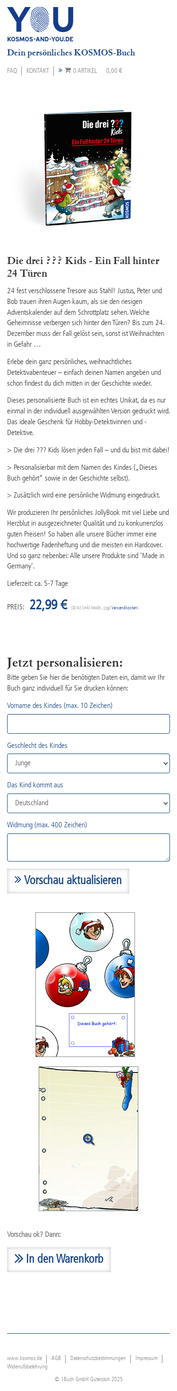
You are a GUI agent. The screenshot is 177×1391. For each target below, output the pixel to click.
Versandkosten (124, 608)
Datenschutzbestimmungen (98, 1358)
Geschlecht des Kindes (37, 746)
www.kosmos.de (24, 1358)
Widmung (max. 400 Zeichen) (47, 825)
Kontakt (37, 71)
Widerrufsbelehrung (27, 1367)
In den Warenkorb (59, 1258)
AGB (56, 1358)
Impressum (146, 1358)
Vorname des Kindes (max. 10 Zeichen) (59, 706)
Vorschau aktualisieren (68, 880)
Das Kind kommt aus (35, 785)
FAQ (12, 71)
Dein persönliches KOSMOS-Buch (71, 52)
